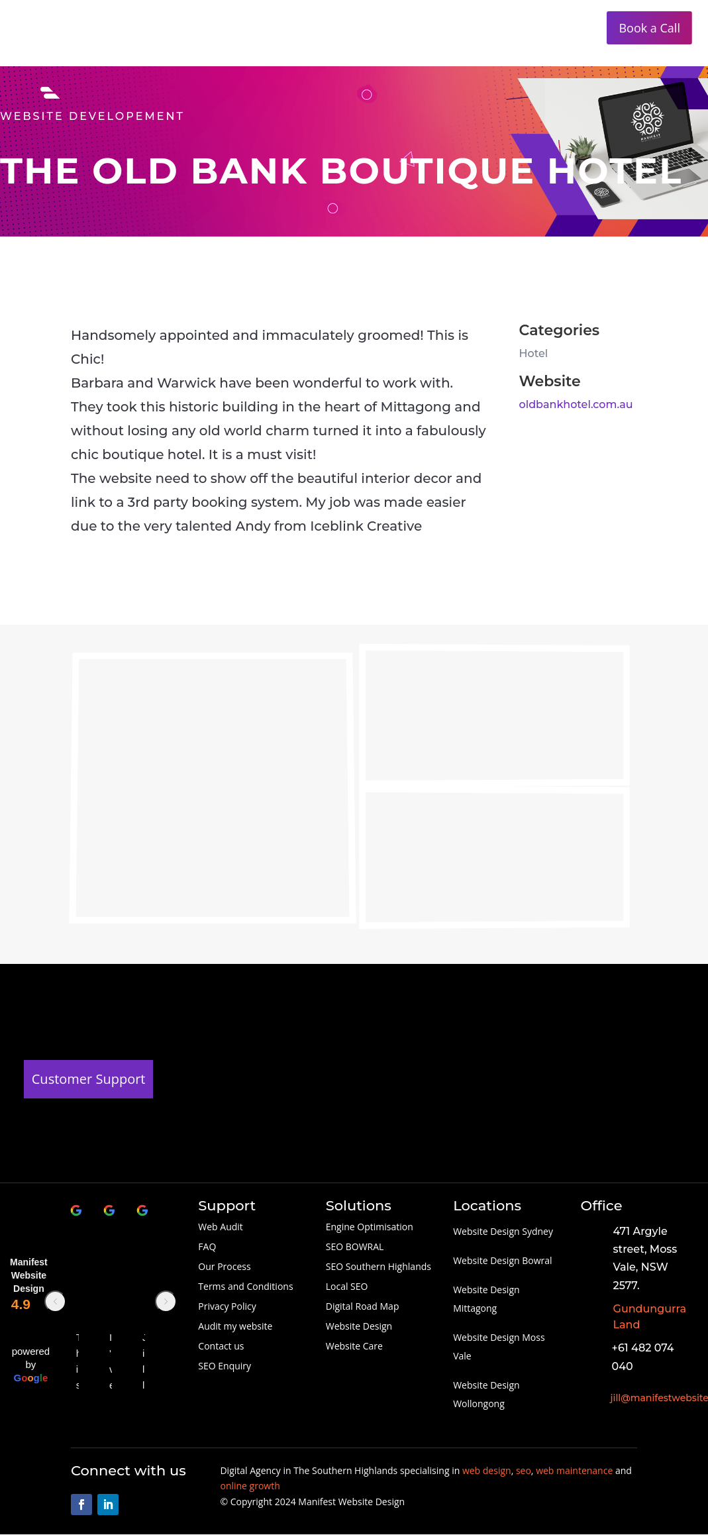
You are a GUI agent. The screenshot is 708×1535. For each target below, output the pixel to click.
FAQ (207, 1247)
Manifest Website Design (29, 1275)
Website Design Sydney (503, 1231)
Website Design (359, 1327)
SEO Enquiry (224, 1366)
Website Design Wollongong (486, 1394)
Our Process (224, 1267)
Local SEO (347, 1287)
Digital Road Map (362, 1307)
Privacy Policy (227, 1307)
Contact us (221, 1347)
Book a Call (649, 28)
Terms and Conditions (245, 1287)
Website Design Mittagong (486, 1298)
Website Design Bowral (502, 1260)
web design (486, 1470)
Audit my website (235, 1327)
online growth (249, 1485)
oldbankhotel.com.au (576, 404)
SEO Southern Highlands (378, 1267)
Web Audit (220, 1227)
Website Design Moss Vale (498, 1346)
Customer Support (89, 1079)
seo (523, 1470)
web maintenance (574, 1470)
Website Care (354, 1347)
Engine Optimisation (369, 1227)
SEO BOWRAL (355, 1247)
